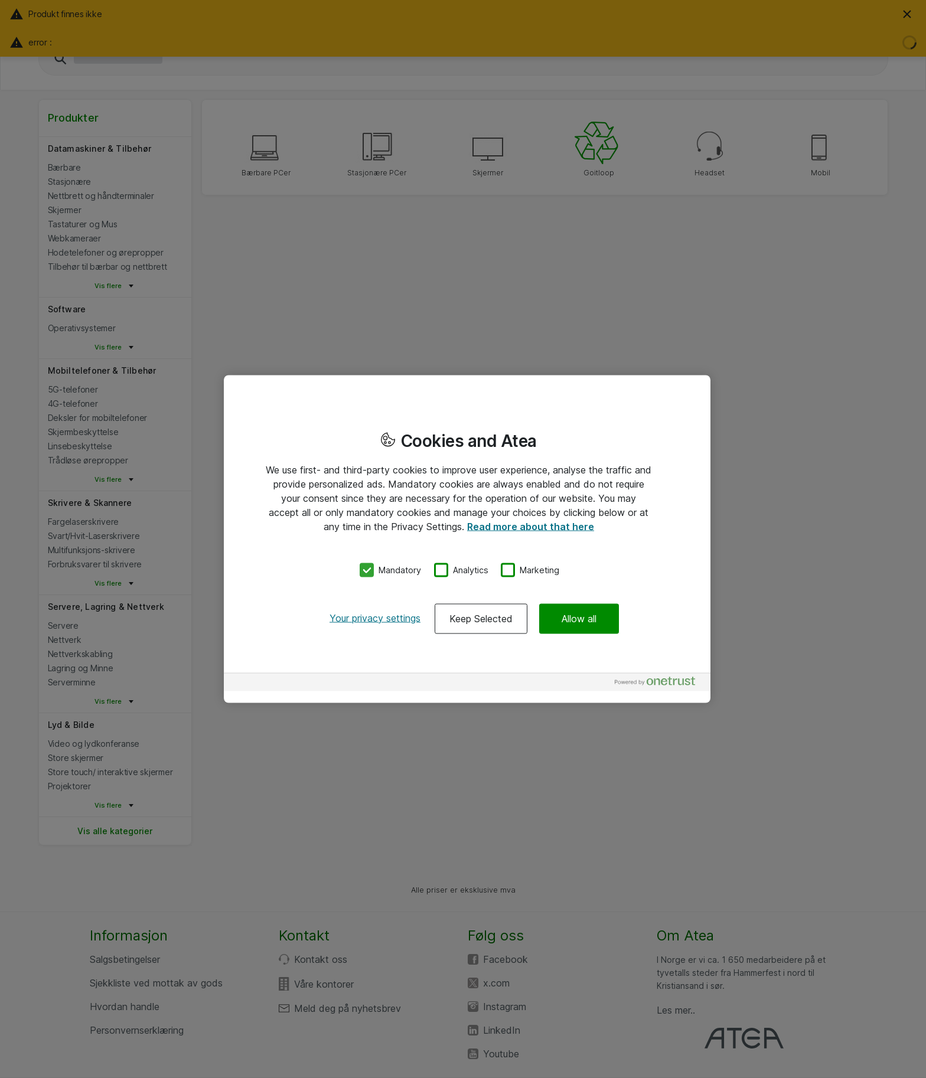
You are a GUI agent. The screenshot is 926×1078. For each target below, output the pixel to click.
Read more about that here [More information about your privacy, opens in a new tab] (530, 527)
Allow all (579, 618)
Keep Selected (481, 618)
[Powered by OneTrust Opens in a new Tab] (660, 683)
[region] (467, 539)
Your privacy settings (375, 617)
